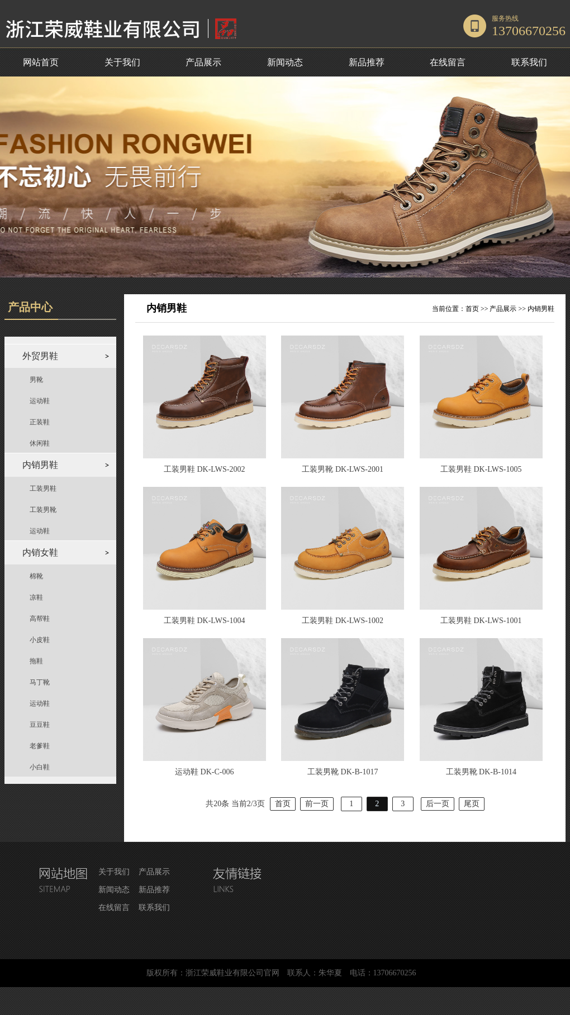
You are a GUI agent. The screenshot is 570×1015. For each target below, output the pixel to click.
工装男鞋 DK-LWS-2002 (204, 469)
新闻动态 (285, 62)
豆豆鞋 (40, 725)
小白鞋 (40, 767)
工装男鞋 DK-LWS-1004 (204, 620)
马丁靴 (40, 682)
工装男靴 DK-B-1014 (481, 772)
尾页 (471, 803)
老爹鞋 (40, 746)
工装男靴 (43, 510)
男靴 (36, 380)
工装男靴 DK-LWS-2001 (342, 469)
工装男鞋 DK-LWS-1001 (481, 620)
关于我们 (122, 62)
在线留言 (448, 62)
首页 (472, 309)
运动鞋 (40, 401)
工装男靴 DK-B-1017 (342, 772)
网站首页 (41, 62)
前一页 (317, 803)
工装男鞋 (43, 488)
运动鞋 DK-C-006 (204, 772)
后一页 (437, 803)
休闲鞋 (40, 443)
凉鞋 (36, 597)
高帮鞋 (40, 619)
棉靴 (36, 576)
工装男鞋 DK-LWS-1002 (342, 620)
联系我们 (529, 62)
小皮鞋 (40, 640)
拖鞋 (36, 661)
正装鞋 (40, 422)
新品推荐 (366, 62)
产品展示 (203, 62)
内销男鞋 (541, 309)
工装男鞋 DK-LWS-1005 (481, 469)
